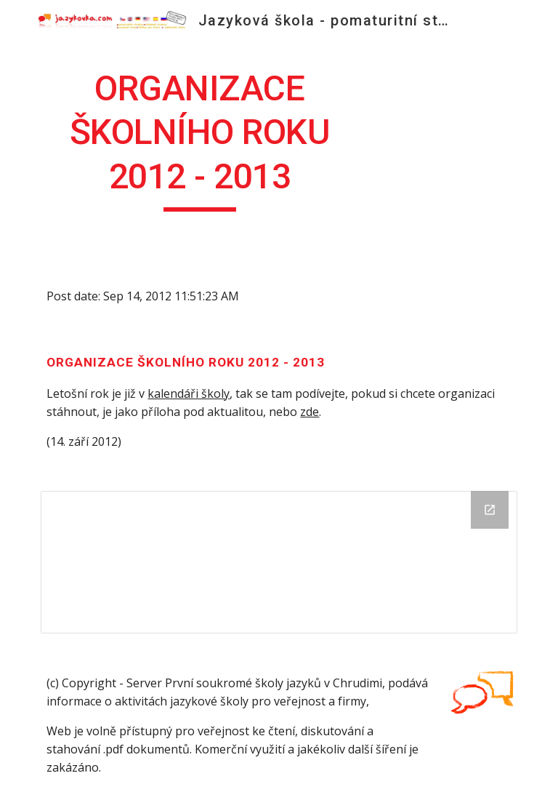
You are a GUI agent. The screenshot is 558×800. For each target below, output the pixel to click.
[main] (199, 139)
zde (309, 412)
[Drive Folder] (279, 562)
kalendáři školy (188, 393)
